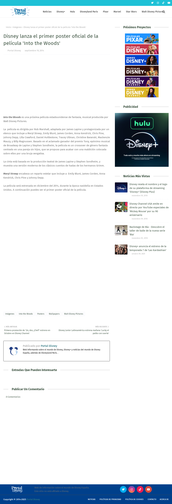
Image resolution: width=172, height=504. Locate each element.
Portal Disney (14, 50)
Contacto (152, 499)
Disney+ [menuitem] (61, 11)
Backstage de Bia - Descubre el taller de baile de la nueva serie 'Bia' (147, 230)
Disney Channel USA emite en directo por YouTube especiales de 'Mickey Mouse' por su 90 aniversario (149, 209)
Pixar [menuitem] (106, 11)
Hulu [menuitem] (72, 11)
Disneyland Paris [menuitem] (89, 11)
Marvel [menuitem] (117, 11)
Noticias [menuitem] (47, 11)
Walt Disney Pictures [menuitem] (153, 11)
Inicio (8, 27)
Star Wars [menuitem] (131, 11)
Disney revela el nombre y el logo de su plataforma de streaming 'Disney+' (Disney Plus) (148, 188)
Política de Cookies (134, 499)
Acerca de (164, 499)
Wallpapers (54, 314)
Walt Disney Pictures (73, 314)
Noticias (91, 499)
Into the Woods (26, 314)
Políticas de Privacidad (110, 499)
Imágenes (17, 27)
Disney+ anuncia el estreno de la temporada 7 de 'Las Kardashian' (148, 248)
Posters (40, 314)
